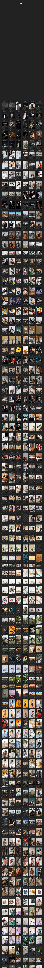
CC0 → (22, 3)
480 (6, 109)
